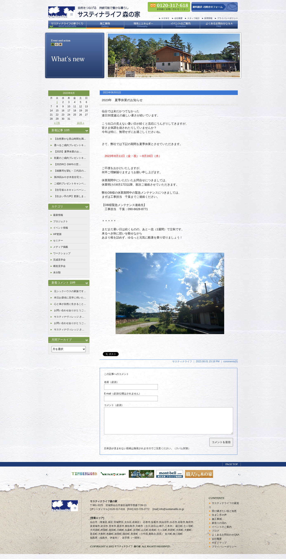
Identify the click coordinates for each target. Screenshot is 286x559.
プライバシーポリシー (227, 18)
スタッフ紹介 (193, 18)
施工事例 (217, 524)
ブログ (215, 535)
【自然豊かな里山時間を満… (70, 138)
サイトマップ (219, 547)
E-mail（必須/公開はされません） (122, 393)
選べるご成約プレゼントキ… (70, 145)
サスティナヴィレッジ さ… (69, 316)
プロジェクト (60, 221)
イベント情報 (60, 227)
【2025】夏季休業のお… (68, 151)
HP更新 (57, 234)
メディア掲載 (60, 247)
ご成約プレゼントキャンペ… (70, 183)
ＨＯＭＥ (165, 18)
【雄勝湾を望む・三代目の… (70, 170)
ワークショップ (61, 253)
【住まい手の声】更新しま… (70, 196)
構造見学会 (59, 266)
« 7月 (57, 123)
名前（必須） (111, 382)
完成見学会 (59, 259)
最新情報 (58, 215)
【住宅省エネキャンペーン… (70, 189)
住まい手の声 (219, 519)
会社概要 (178, 18)
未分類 (57, 272)
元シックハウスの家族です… (70, 291)
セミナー (58, 240)
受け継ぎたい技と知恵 (224, 516)
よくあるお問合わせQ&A (225, 539)
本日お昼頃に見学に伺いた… (70, 297)
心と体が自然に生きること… (70, 304)
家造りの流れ (219, 527)
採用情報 (208, 18)
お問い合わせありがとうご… (70, 310)
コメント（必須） (114, 405)
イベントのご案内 (222, 531)
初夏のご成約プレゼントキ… (70, 158)
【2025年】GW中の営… (67, 164)
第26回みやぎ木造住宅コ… (69, 177)
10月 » (80, 123)
